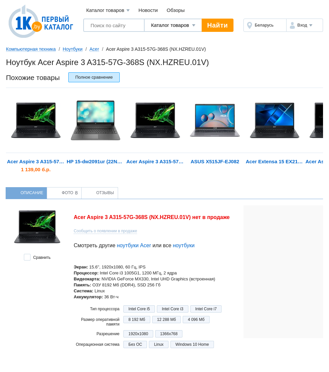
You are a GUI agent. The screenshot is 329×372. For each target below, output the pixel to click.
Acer (94, 49)
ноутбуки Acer (134, 245)
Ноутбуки (73, 49)
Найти (217, 25)
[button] (305, 25)
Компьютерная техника (31, 49)
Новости (148, 10)
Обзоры (176, 10)
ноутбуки (184, 245)
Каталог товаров (108, 10)
